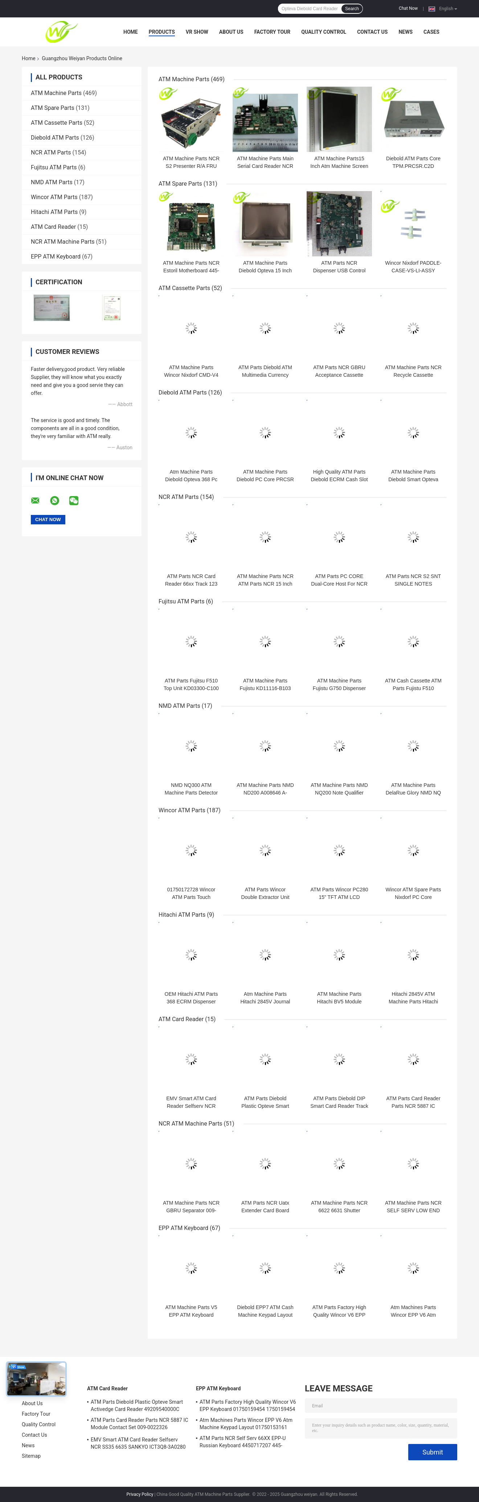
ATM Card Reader (53, 226)
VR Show (197, 32)
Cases (431, 32)
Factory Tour (272, 32)
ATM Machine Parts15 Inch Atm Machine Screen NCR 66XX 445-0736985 (339, 166)
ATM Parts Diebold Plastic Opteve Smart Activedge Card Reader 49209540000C (137, 1405)
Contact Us (372, 32)
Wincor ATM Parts (54, 197)
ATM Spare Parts (52, 107)
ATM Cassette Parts (56, 122)
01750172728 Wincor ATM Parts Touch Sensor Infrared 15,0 (191, 897)
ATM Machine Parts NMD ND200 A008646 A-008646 (265, 792)
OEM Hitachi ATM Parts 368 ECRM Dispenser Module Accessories (191, 1001)
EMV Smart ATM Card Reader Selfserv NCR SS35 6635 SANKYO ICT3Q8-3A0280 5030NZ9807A (138, 1444)
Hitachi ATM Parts (54, 212)
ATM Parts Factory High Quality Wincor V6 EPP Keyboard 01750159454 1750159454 (248, 1405)
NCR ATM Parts (51, 152)
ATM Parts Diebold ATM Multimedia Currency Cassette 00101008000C (265, 374)
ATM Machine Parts (56, 93)
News (405, 32)
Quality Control (323, 32)
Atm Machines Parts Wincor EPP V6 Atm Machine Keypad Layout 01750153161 (246, 1423)
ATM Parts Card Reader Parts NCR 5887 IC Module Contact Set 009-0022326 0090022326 (139, 1424)
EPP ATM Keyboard (56, 256)
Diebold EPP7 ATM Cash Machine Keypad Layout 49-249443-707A (265, 1314)
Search (352, 8)
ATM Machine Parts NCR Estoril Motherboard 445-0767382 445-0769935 (191, 270)
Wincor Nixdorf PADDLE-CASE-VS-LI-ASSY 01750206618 (413, 270)
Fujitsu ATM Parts (54, 167)
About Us (231, 32)
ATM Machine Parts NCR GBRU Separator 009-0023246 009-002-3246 (191, 1210)
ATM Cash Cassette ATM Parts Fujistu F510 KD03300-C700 (413, 688)
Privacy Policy (140, 1494)
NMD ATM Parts (52, 182)
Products (162, 32)
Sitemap (31, 1456)
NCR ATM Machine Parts (63, 241)
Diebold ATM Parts (55, 137)
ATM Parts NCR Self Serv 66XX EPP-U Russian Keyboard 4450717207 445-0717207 (243, 1443)
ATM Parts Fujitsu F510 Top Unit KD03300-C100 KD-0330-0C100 (191, 688)
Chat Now (408, 8)
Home (130, 32)
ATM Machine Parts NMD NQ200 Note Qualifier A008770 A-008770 (339, 792)
